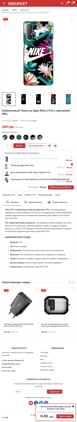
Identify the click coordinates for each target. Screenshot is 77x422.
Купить (19, 145)
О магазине (44, 352)
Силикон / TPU (30, 195)
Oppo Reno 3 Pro (9, 195)
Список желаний (46, 366)
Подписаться (54, 392)
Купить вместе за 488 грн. (61, 187)
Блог (42, 359)
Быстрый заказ (36, 145)
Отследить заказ (46, 363)
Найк (20, 195)
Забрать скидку (65, 416)
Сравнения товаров (47, 370)
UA (3, 418)
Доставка (43, 356)
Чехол (57, 195)
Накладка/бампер (45, 195)
